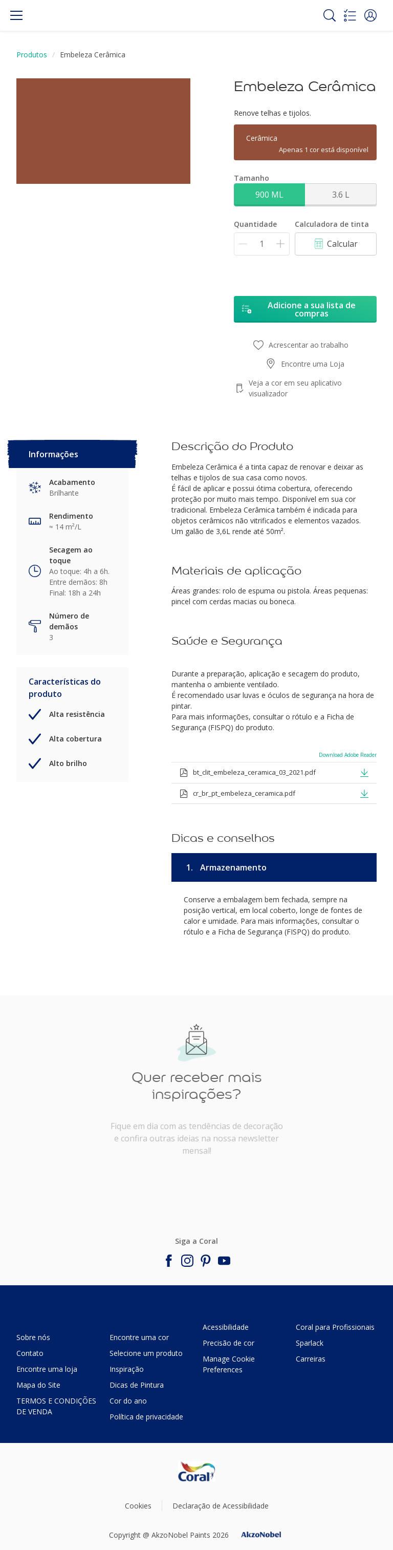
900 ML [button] (269, 194)
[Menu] (16, 15)
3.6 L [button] (341, 194)
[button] (370, 15)
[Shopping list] (350, 15)
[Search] (329, 15)
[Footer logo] (197, 1471)
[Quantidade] (262, 244)
